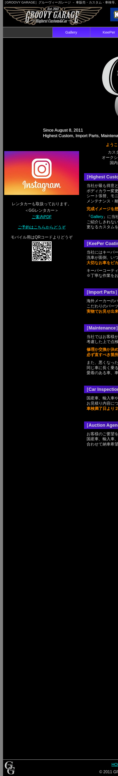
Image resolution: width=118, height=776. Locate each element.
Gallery (71, 32)
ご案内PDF (42, 217)
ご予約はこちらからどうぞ (42, 227)
